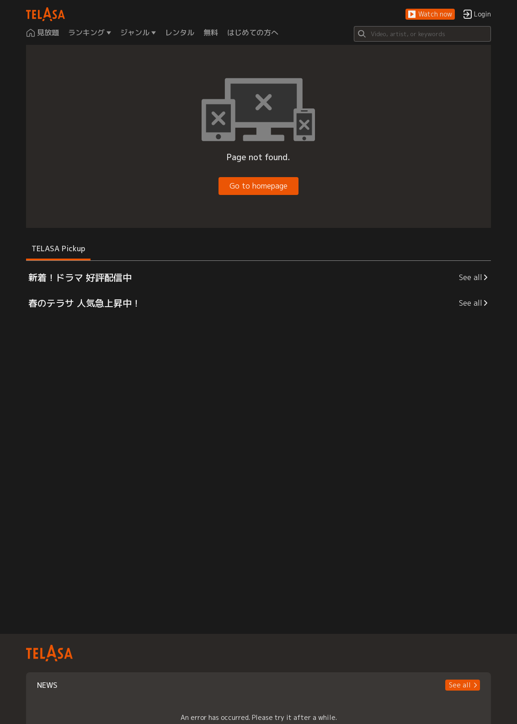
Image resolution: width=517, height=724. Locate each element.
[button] (430, 14)
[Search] (422, 34)
